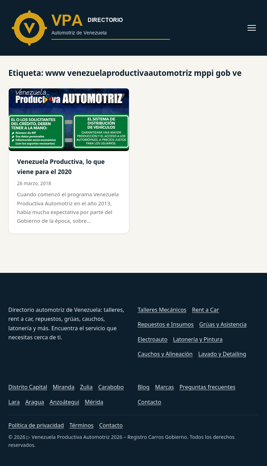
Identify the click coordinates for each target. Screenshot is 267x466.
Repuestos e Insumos (166, 324)
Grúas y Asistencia (222, 324)
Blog (143, 387)
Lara (14, 402)
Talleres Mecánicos (162, 310)
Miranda (64, 387)
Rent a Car (205, 310)
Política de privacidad (36, 425)
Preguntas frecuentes (207, 387)
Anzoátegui (64, 402)
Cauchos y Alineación (165, 354)
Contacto (149, 402)
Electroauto (153, 339)
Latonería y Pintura (198, 339)
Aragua (34, 402)
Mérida (94, 402)
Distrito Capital (27, 387)
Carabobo (110, 387)
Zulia (86, 387)
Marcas (164, 387)
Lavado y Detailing (222, 354)
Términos (82, 425)
